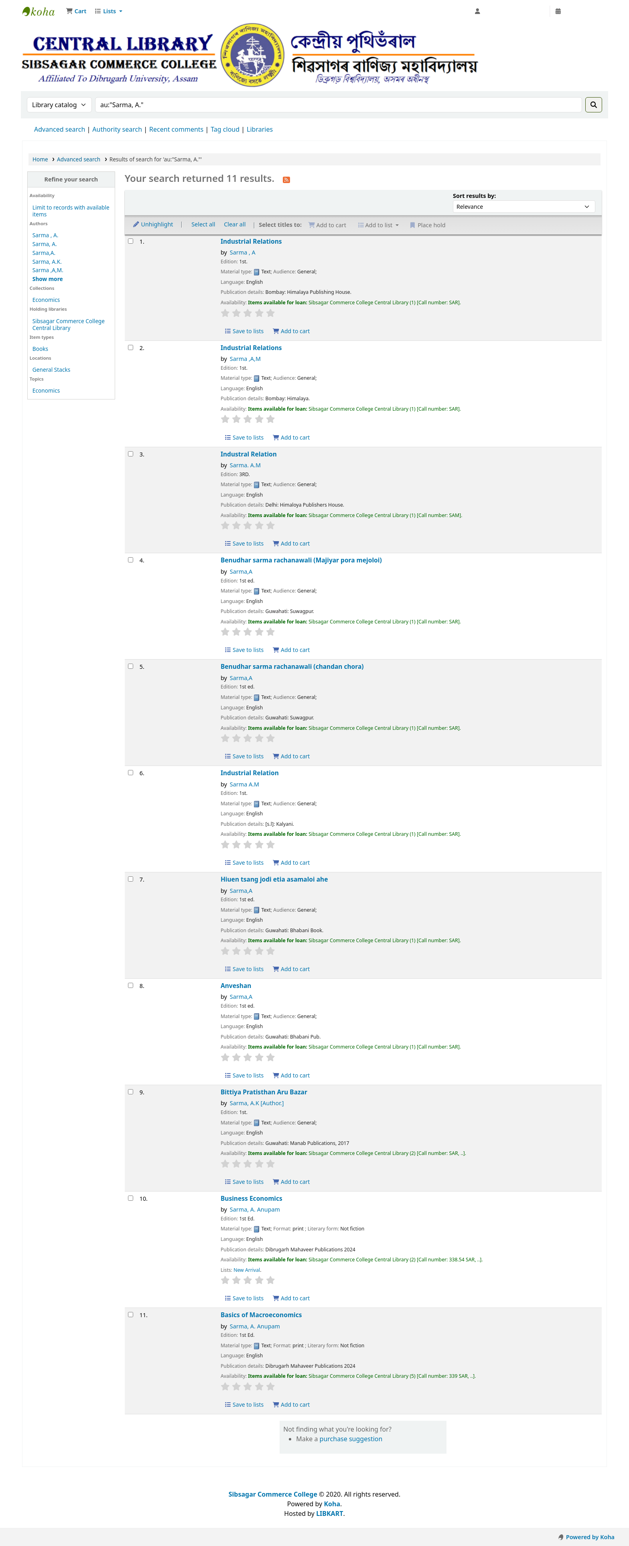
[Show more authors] (47, 279)
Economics (46, 299)
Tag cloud (225, 129)
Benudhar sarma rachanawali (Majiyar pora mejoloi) (301, 560)
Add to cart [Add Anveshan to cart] (291, 1075)
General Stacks (51, 369)
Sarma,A (241, 571)
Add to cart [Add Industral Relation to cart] (291, 543)
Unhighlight (152, 224)
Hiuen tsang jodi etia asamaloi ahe (274, 879)
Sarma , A (243, 252)
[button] (76, 11)
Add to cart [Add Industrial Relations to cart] (291, 331)
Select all (203, 224)
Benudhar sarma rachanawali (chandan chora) (292, 666)
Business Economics (251, 1198)
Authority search (117, 129)
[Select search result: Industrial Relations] (130, 241)
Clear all (235, 224)
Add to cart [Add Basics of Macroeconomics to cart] (291, 1404)
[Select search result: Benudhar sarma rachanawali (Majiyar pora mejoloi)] (130, 559)
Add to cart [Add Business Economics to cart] (291, 1298)
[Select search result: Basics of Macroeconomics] (130, 1314)
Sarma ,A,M (245, 359)
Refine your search (71, 179)
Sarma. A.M (245, 465)
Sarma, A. (44, 244)
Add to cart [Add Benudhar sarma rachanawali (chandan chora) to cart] (291, 756)
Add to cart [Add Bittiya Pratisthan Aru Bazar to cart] (291, 1181)
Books (40, 348)
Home (40, 159)
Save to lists (244, 331)
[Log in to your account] (510, 11)
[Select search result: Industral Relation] (130, 453)
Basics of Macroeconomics (261, 1315)
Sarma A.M (244, 784)
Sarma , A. (45, 235)
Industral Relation (249, 454)
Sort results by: (474, 196)
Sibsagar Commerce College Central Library (42, 11)
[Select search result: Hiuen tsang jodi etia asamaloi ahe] (130, 879)
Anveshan (236, 986)
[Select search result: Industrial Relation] (130, 772)
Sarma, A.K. (47, 261)
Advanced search (59, 129)
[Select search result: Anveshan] (130, 985)
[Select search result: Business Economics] (130, 1198)
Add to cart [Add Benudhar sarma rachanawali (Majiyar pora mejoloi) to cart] (291, 650)
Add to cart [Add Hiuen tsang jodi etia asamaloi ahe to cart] (291, 969)
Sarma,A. (43, 253)
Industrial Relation (250, 773)
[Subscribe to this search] (286, 179)
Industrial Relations (251, 241)
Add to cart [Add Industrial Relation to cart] (291, 862)
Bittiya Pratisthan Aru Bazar (264, 1092)
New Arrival (246, 1270)
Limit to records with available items (71, 211)
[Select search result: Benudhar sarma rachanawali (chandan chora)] (130, 666)
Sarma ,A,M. (47, 270)
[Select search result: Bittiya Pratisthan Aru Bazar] (130, 1091)
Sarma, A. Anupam (255, 1209)
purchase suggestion (351, 1438)
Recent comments (176, 129)
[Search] (593, 104)
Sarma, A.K (257, 1103)
